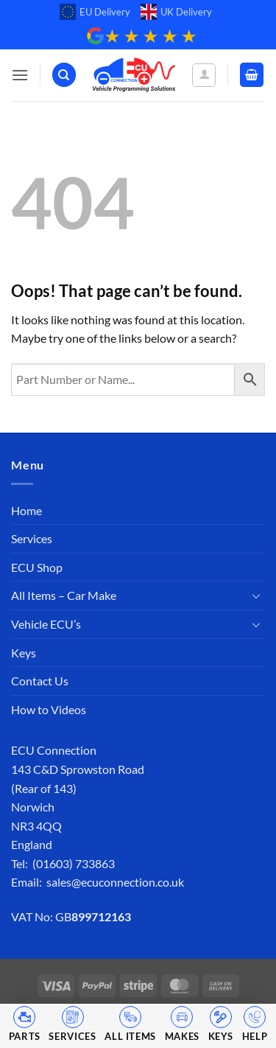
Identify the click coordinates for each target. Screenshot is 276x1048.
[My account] (204, 75)
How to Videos (48, 709)
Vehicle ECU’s (46, 624)
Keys (23, 653)
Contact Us (39, 681)
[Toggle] (256, 595)
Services (31, 538)
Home (26, 510)
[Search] (64, 75)
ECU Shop (37, 567)
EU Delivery (95, 12)
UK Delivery (176, 12)
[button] (20, 75)
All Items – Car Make (63, 595)
